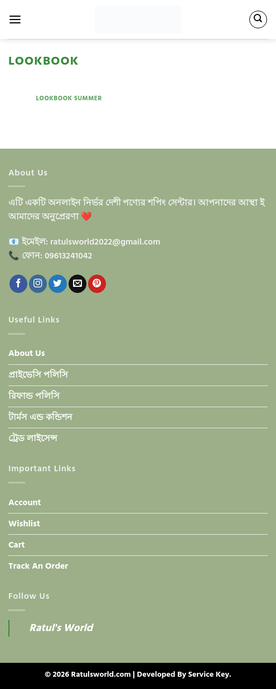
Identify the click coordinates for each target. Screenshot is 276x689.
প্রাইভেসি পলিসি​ (38, 375)
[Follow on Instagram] (38, 284)
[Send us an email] (77, 284)
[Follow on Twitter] (57, 284)
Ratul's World (61, 628)
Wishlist (24, 524)
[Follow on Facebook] (18, 284)
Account (24, 503)
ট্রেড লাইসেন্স (32, 438)
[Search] (258, 19)
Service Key (208, 674)
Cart (16, 545)
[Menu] (15, 19)
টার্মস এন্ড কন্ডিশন (40, 417)
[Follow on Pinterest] (97, 284)
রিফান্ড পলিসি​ (34, 396)
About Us (26, 353)
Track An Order (38, 566)
